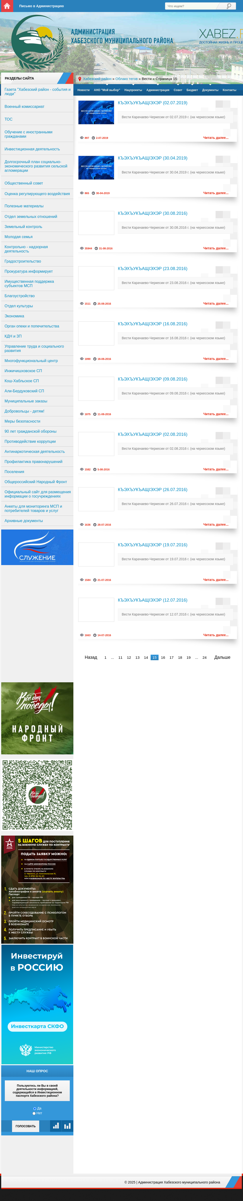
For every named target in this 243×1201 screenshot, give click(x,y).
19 (188, 657)
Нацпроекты (133, 90)
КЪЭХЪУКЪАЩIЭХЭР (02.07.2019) (152, 102)
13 (137, 657)
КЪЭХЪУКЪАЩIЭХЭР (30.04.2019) (152, 158)
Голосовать (26, 1126)
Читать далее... (216, 138)
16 (163, 657)
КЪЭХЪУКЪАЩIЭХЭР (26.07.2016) (152, 489)
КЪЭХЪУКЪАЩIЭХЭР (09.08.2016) (152, 379)
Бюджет (192, 90)
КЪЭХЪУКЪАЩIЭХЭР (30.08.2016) (152, 213)
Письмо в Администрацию (41, 6)
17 (171, 657)
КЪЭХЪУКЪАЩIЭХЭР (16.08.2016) (152, 323)
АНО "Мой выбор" (107, 90)
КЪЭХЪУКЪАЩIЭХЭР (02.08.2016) (152, 434)
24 (205, 657)
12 (129, 657)
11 (120, 657)
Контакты (230, 90)
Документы (210, 90)
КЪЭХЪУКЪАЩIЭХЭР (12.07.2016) (152, 600)
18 (180, 657)
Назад (91, 657)
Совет (178, 90)
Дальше (222, 657)
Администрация (158, 90)
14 (146, 657)
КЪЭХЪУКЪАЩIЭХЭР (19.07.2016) (152, 544)
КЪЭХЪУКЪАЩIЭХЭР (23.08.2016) (152, 268)
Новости (83, 90)
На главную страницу (7, 6)
